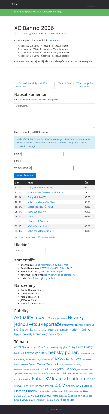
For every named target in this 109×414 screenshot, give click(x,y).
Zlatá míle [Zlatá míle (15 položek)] (63, 396)
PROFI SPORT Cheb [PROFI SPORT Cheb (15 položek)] (47, 386)
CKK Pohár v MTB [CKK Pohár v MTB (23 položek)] (70, 359)
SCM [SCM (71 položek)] (61, 385)
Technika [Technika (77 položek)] (27, 329)
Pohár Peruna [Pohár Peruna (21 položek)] (30, 386)
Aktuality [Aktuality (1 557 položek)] (23, 317)
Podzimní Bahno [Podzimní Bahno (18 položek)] (22, 379)
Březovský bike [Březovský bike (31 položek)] (34, 353)
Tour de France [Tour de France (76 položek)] (58, 329)
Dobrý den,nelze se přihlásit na (59, 274)
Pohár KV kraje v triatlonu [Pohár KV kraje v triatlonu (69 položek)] (58, 378)
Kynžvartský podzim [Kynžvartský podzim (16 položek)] (30, 373)
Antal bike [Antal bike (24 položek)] (20, 347)
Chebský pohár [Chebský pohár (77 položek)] (61, 352)
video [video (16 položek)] (76, 391)
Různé (64, 33)
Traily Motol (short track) (40, 187)
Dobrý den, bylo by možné (41, 278)
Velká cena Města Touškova (42, 202)
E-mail (17, 160)
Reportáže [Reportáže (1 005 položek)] (51, 324)
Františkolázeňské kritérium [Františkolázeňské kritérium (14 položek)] (26, 370)
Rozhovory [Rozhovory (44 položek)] (68, 325)
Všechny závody (46, 237)
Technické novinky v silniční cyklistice (31, 85)
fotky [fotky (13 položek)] (79, 365)
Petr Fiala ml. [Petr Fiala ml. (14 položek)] (88, 373)
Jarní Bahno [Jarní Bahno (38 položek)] (66, 369)
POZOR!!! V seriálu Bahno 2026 (56, 268)
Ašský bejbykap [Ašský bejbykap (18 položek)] (60, 347)
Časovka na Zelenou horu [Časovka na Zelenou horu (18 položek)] (33, 399)
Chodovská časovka (38, 221)
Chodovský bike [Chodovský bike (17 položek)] (22, 359)
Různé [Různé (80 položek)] (79, 325)
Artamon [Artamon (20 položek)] (32, 347)
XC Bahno (55, 40)
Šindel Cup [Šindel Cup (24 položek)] (68, 400)
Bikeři (15, 4)
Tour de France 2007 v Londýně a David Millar (75, 85)
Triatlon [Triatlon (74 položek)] (73, 329)
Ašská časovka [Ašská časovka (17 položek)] (45, 347)
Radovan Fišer (39, 33)
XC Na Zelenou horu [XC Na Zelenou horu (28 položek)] (44, 395)
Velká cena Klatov (37, 211)
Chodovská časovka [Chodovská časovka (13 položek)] (86, 353)
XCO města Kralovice (38, 226)
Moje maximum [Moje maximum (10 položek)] (61, 318)
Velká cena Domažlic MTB (41, 230)
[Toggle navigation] (91, 4)
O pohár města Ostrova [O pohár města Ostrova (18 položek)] (70, 373)
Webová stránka (22, 167)
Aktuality (55, 33)
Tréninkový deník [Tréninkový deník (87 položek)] (44, 334)
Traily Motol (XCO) (37, 197)
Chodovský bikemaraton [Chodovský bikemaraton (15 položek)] (41, 359)
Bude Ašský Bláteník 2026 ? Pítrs (51, 264)
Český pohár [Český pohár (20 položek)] (54, 399)
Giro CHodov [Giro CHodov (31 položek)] (47, 369)
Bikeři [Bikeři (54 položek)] (37, 318)
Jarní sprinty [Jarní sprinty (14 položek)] (81, 370)
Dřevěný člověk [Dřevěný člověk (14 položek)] (70, 365)
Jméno (17, 153)
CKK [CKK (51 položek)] (56, 358)
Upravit (30, 237)
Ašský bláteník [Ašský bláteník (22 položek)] (77, 347)
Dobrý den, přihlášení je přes (49, 271)
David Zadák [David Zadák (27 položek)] (37, 364)
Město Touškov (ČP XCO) (40, 206)
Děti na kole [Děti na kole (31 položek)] (54, 364)
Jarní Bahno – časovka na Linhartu (45, 192)
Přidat (19, 237)
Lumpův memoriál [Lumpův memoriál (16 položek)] (49, 373)
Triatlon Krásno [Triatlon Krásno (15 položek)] (44, 391)
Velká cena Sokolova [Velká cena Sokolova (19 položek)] (62, 391)
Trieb (30, 216)
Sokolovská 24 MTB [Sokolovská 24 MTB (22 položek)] (77, 386)
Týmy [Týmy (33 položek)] (59, 334)
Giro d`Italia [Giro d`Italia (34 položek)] (47, 318)
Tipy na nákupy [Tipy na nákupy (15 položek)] (40, 330)
